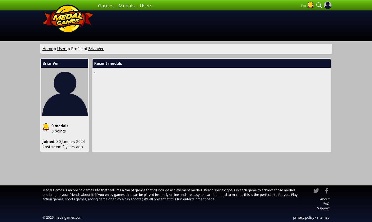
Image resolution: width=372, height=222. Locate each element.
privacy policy (303, 217)
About (325, 199)
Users (146, 5)
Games (105, 5)
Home (47, 48)
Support (323, 208)
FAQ (326, 203)
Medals (127, 5)
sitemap (323, 217)
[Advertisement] (215, 26)
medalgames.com (68, 217)
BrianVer (96, 48)
